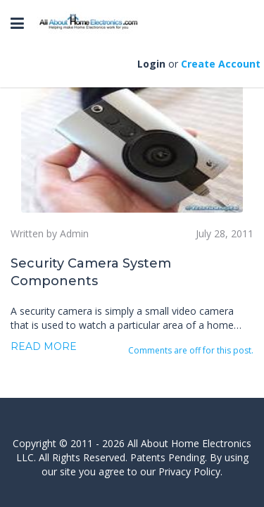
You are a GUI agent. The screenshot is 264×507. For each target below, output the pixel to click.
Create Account (220, 63)
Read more (44, 346)
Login (151, 63)
